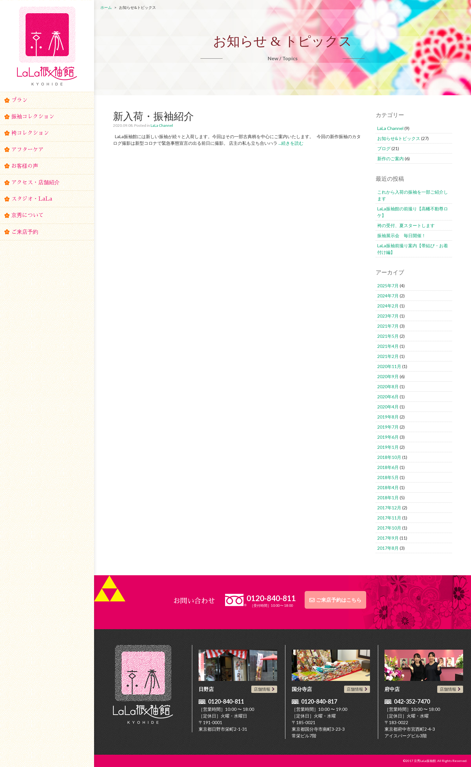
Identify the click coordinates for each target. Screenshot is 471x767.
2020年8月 (388, 386)
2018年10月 (389, 457)
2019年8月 (388, 416)
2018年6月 (388, 467)
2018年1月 (388, 497)
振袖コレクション (32, 116)
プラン (19, 100)
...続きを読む (290, 143)
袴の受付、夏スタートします (406, 225)
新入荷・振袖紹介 (153, 116)
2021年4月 (388, 346)
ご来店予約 (24, 232)
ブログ (384, 148)
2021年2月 (388, 356)
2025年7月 (388, 285)
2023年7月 (388, 316)
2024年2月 (388, 305)
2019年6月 (388, 437)
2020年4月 (388, 406)
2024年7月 (388, 295)
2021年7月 (388, 326)
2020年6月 (388, 396)
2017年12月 (389, 507)
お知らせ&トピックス (398, 138)
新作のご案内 (390, 158)
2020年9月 (388, 376)
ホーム (106, 7)
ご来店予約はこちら (338, 599)
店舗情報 (262, 689)
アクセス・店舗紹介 (35, 182)
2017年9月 (388, 538)
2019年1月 (388, 447)
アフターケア (27, 149)
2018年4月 (388, 487)
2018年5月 (388, 477)
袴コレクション (30, 133)
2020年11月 (389, 366)
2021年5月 (388, 336)
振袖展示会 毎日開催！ (401, 235)
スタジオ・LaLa (31, 199)
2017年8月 (388, 548)
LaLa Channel (162, 125)
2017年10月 (389, 527)
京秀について (27, 215)
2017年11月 (389, 517)
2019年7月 (388, 427)
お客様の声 (24, 166)
